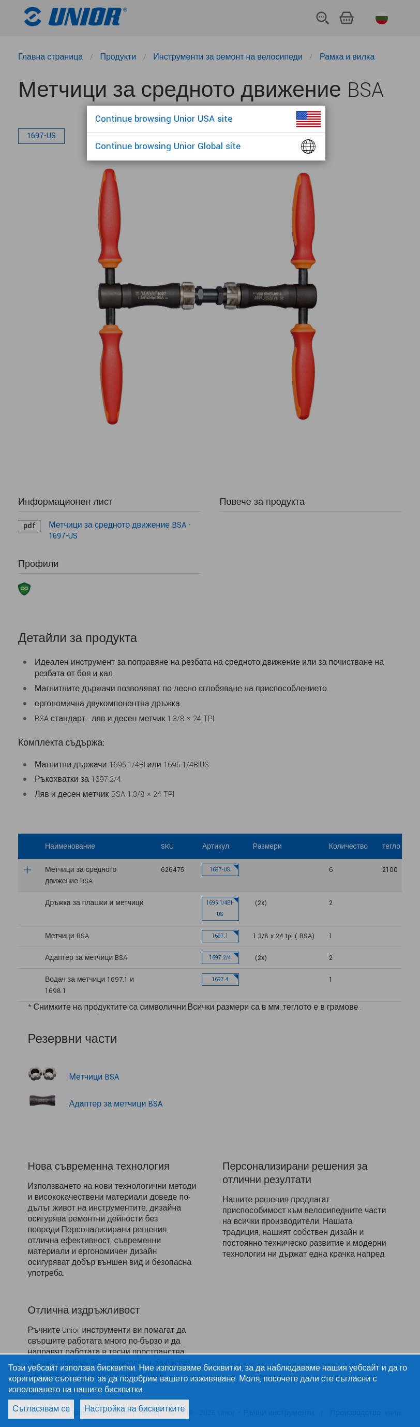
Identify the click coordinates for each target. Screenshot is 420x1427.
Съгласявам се (41, 1409)
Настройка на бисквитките (134, 1409)
